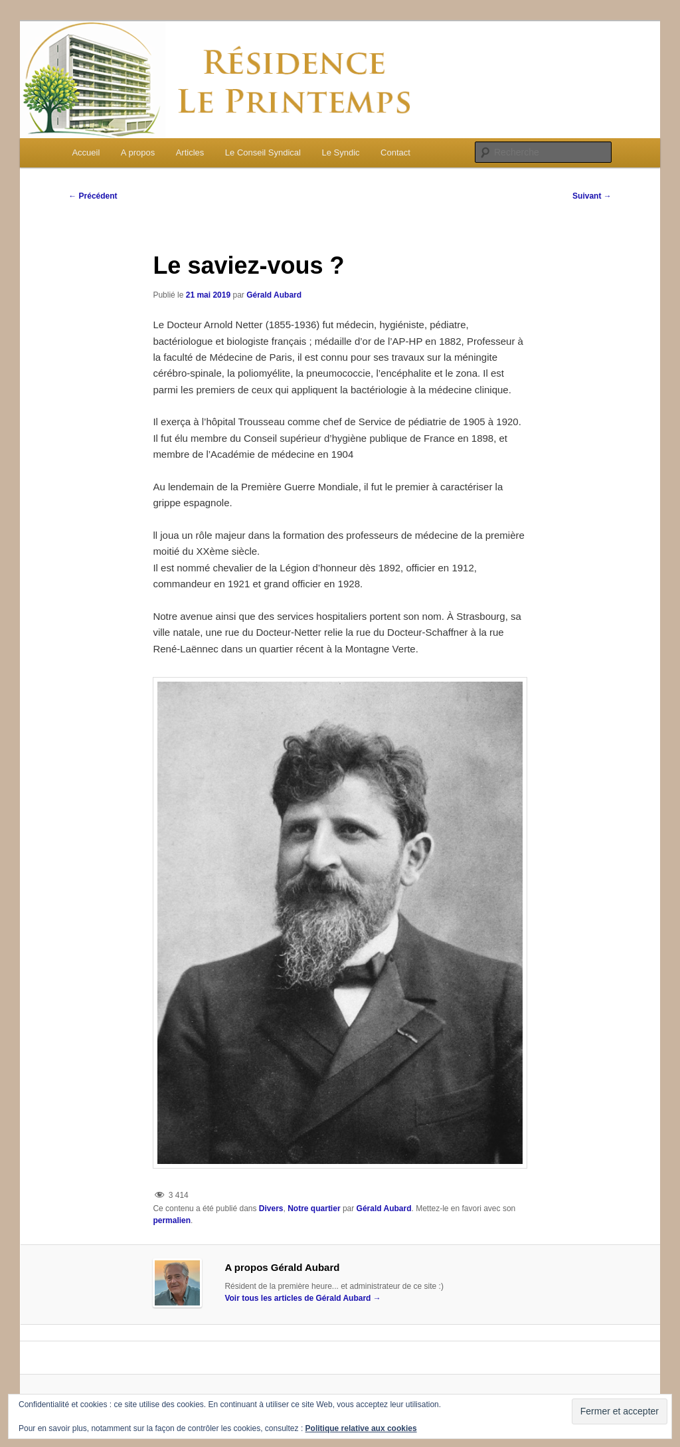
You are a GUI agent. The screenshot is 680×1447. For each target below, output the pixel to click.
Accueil (86, 152)
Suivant (592, 196)
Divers (271, 1208)
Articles (190, 152)
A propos (138, 152)
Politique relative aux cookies (361, 1428)
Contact (395, 152)
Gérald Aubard (273, 295)
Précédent (92, 196)
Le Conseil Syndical (263, 152)
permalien (172, 1220)
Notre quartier (314, 1208)
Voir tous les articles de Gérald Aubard (302, 1298)
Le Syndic (341, 152)
